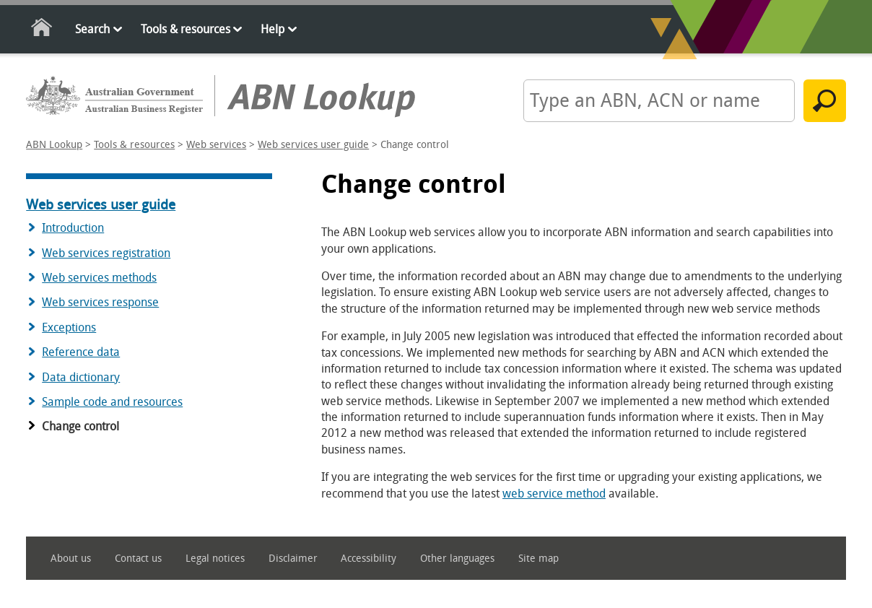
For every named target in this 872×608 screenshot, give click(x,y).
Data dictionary (81, 377)
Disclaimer (293, 558)
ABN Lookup (54, 145)
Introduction (73, 228)
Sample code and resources (112, 402)
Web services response (100, 302)
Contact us (138, 558)
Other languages (457, 558)
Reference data (81, 352)
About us (71, 558)
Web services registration (106, 253)
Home (42, 30)
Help (272, 29)
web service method (554, 493)
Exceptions (69, 327)
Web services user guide (313, 145)
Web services (216, 145)
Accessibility (368, 558)
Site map (538, 558)
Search (92, 29)
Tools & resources (185, 29)
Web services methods (99, 278)
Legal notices (215, 558)
